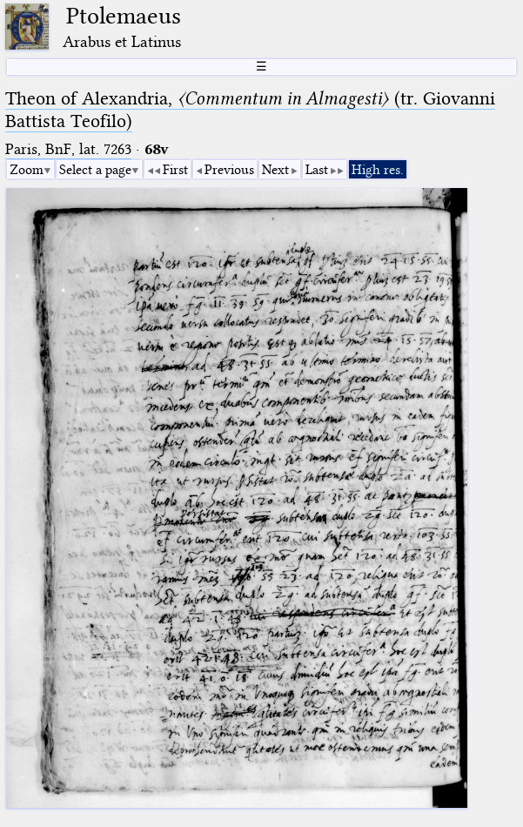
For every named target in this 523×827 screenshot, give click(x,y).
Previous (229, 170)
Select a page (95, 170)
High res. (378, 170)
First (175, 170)
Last (316, 170)
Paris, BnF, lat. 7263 (68, 149)
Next (275, 170)
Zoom (27, 170)
